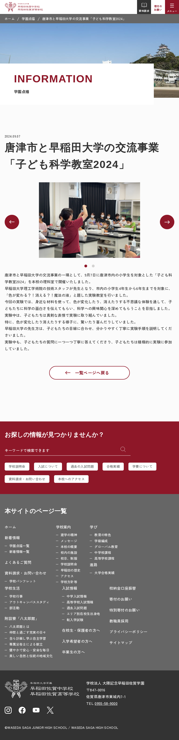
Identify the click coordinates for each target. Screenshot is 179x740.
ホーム (10, 18)
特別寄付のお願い (124, 610)
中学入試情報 (77, 596)
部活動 (14, 607)
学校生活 (12, 588)
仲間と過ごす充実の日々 (27, 632)
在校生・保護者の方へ (81, 630)
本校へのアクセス (71, 479)
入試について (48, 466)
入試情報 (69, 588)
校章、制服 (69, 558)
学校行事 (16, 596)
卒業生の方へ (73, 652)
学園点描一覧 (19, 545)
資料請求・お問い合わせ (27, 479)
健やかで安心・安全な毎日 (29, 650)
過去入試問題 (77, 607)
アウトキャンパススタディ (29, 602)
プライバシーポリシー (128, 631)
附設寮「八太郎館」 (22, 618)
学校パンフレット (22, 581)
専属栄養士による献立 (26, 644)
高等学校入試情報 (80, 602)
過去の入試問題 (82, 466)
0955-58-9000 (106, 703)
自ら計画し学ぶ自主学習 (27, 638)
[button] (85, 266)
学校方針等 (69, 581)
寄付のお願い (158, 7)
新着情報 (12, 537)
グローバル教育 (106, 546)
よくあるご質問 (18, 562)
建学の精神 (69, 534)
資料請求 (144, 7)
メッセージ (69, 540)
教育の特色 (102, 534)
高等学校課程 (104, 558)
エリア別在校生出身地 (83, 613)
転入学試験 (75, 619)
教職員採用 (118, 621)
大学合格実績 (104, 572)
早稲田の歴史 (71, 570)
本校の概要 (69, 546)
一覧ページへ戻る (92, 373)
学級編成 (101, 540)
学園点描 (28, 18)
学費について (142, 466)
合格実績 (113, 466)
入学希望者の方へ (77, 641)
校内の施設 (69, 552)
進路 (93, 564)
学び (93, 527)
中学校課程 (102, 552)
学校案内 (63, 527)
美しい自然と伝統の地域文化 (31, 655)
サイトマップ (120, 642)
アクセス (67, 576)
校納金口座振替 (122, 588)
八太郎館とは (19, 626)
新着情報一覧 (19, 551)
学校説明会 (17, 466)
